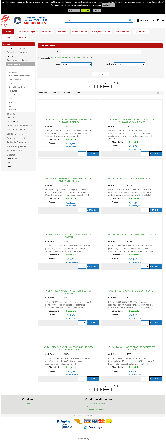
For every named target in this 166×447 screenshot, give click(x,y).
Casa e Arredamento (16, 138)
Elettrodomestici (123, 31)
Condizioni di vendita (96, 403)
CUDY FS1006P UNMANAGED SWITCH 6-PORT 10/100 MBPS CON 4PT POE (68, 179)
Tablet (11, 68)
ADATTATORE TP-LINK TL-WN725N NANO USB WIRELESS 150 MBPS (69, 120)
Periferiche (13, 83)
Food (9, 162)
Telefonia (62, 31)
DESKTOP (12, 110)
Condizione (109, 64)
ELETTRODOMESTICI (16, 129)
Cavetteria (14, 95)
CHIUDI (97, 10)
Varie (8, 37)
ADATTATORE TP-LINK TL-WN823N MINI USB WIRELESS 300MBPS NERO (132, 120)
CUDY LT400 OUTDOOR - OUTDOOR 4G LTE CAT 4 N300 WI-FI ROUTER (68, 348)
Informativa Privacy (95, 409)
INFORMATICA (13, 64)
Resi (88, 406)
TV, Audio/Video (141, 31)
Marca (58, 64)
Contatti (23, 37)
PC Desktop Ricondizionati (19, 76)
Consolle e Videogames (18, 52)
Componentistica (16, 79)
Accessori (12, 102)
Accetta (85, 11)
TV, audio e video (15, 150)
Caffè (9, 167)
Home (8, 31)
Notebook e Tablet (79, 31)
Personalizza (74, 11)
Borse (11, 106)
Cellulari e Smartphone (28, 31)
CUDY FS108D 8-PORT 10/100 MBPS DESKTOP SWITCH (68, 292)
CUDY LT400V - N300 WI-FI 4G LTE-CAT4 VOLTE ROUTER (132, 348)
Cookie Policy (108, 5)
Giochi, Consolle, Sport (101, 31)
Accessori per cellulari (17, 60)
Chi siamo (28, 403)
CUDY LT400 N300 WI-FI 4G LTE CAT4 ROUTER (131, 290)
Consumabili (12, 159)
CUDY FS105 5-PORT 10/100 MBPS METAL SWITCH (131, 178)
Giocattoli (11, 154)
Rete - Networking (17, 87)
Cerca (58, 51)
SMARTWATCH (13, 121)
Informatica (47, 31)
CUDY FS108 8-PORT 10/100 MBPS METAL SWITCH (131, 234)
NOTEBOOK (11, 56)
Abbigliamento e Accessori (19, 125)
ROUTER (13, 91)
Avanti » (107, 87)
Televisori (10, 118)
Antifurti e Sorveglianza (18, 142)
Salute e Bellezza (15, 133)
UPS (10, 98)
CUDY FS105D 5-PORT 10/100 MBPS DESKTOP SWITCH (68, 235)
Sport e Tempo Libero (17, 146)
